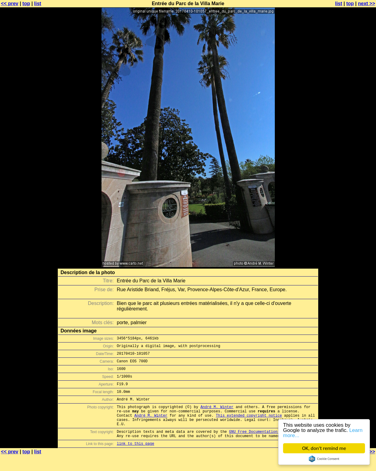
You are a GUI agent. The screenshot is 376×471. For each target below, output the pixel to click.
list (37, 3)
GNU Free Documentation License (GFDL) (269, 445)
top (26, 3)
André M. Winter (217, 415)
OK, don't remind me (324, 448)
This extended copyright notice (249, 426)
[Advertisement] (351, 151)
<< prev (9, 3)
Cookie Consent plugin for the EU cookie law (324, 458)
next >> (366, 3)
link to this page (135, 459)
